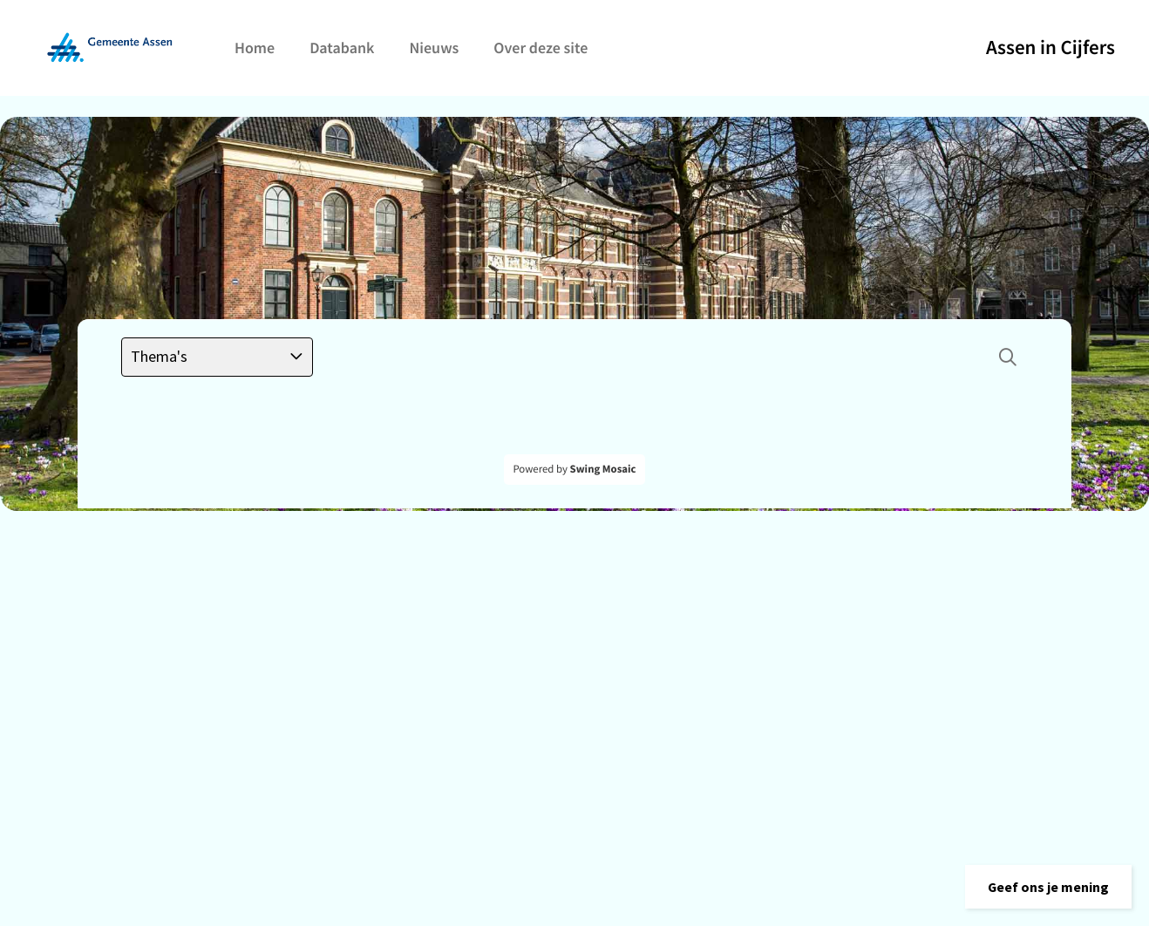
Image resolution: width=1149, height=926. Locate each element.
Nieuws (434, 47)
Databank (341, 47)
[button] (1048, 887)
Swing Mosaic (603, 469)
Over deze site (540, 47)
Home (255, 47)
